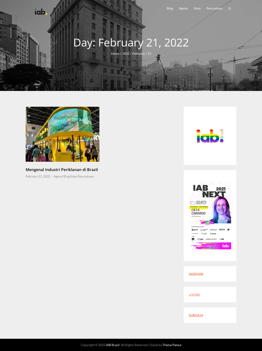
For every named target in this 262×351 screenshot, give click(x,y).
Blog (170, 8)
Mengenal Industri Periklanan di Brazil (62, 169)
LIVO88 (194, 295)
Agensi (183, 8)
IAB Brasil (113, 345)
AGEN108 (196, 274)
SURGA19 (196, 315)
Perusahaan (215, 8)
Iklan (197, 8)
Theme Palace (171, 345)
